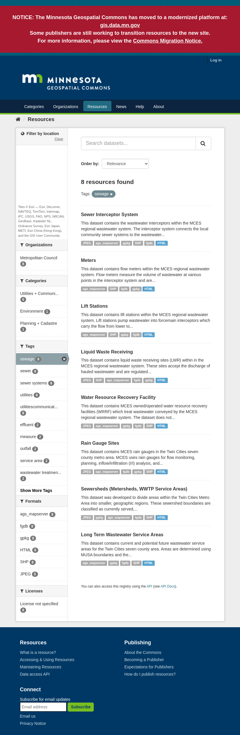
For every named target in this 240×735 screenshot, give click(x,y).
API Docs (168, 586)
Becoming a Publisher (144, 659)
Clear (59, 139)
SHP (138, 243)
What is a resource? (38, 652)
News (121, 106)
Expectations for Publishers (149, 667)
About (158, 106)
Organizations (65, 106)
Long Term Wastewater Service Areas (122, 534)
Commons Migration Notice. (168, 41)
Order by (89, 163)
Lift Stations (94, 306)
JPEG (87, 243)
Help (140, 106)
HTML (161, 243)
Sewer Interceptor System (109, 214)
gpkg (126, 243)
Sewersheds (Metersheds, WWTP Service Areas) (134, 488)
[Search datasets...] (138, 143)
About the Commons (143, 652)
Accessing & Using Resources (47, 659)
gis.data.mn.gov (120, 25)
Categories (34, 106)
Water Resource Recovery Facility (118, 397)
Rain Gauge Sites (100, 443)
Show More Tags (36, 490)
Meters (88, 260)
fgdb (149, 243)
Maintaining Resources (40, 667)
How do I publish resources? (150, 674)
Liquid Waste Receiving (107, 351)
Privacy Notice (33, 723)
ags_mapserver (107, 243)
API (149, 586)
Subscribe (81, 707)
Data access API (35, 674)
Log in (216, 60)
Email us (28, 716)
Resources (97, 106)
